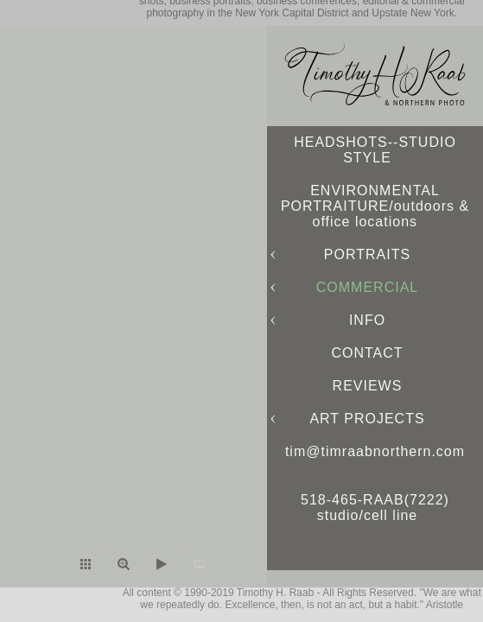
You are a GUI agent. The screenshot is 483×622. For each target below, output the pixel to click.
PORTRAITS (367, 254)
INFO (367, 320)
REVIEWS (368, 385)
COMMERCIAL (367, 287)
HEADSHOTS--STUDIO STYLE (375, 150)
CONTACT (367, 353)
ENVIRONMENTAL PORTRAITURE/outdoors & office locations (375, 206)
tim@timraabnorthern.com (375, 451)
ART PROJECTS (366, 418)
